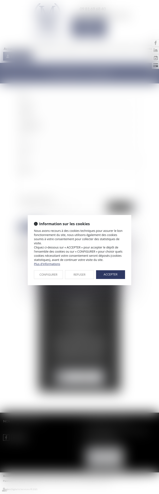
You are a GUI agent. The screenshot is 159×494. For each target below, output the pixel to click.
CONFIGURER (49, 274)
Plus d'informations (47, 264)
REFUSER (79, 274)
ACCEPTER (111, 274)
